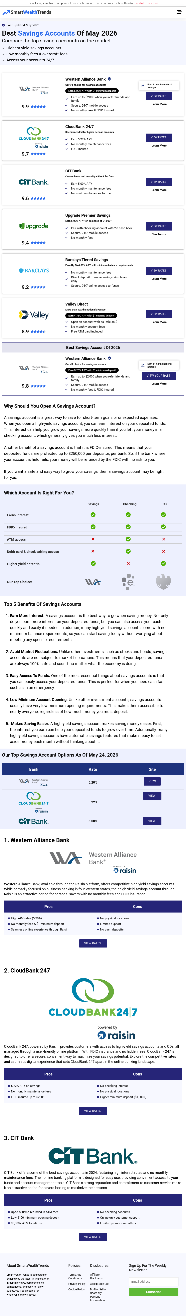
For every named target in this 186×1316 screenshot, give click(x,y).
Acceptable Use (99, 1283)
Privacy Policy (77, 1283)
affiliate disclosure (147, 3)
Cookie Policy (76, 1289)
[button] (159, 96)
